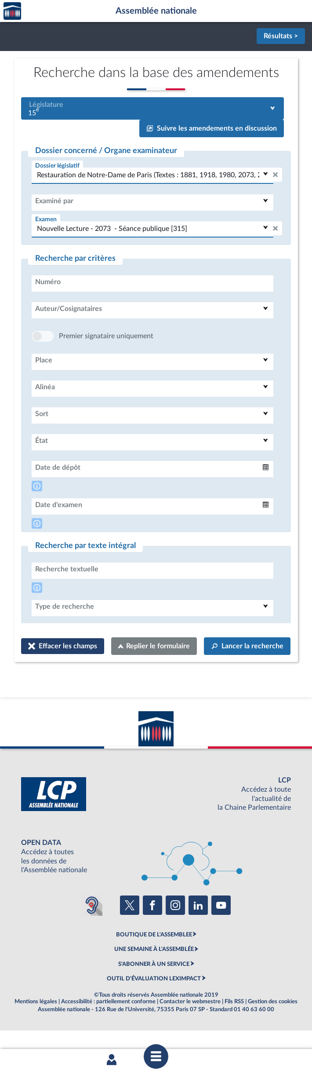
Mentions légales (36, 1028)
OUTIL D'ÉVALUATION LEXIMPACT (154, 1005)
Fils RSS (234, 1028)
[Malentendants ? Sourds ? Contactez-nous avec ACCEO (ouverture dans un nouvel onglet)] (91, 931)
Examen (46, 219)
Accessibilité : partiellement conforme (108, 1028)
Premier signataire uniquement (106, 362)
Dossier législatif (57, 165)
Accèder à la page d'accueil (12, 11)
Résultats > (281, 36)
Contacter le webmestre (190, 1028)
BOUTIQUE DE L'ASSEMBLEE (154, 961)
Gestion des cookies (272, 1028)
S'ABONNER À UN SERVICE (153, 990)
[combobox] (152, 108)
